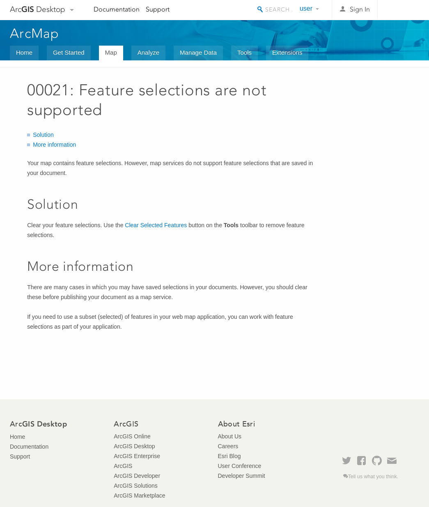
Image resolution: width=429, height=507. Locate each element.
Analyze (148, 52)
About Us (230, 436)
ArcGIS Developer (137, 475)
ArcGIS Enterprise (137, 456)
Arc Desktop (37, 9)
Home (24, 52)
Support (158, 9)
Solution (43, 134)
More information (54, 144)
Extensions (287, 52)
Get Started (69, 52)
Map (111, 52)
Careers (228, 446)
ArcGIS (123, 466)
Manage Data (198, 52)
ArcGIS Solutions (136, 485)
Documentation (117, 9)
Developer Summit (241, 475)
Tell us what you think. (373, 476)
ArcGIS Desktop (134, 446)
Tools (244, 52)
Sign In (360, 9)
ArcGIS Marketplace (139, 495)
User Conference (240, 466)
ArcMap (35, 33)
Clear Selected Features (156, 225)
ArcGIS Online (132, 436)
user (306, 8)
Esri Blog (229, 456)
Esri (401, 10)
